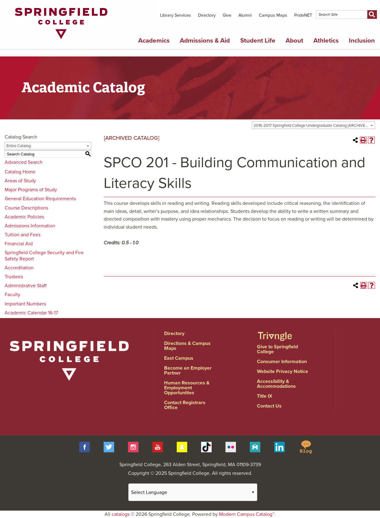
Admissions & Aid (205, 40)
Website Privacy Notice (282, 371)
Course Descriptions (26, 208)
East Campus (178, 358)
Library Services (175, 15)
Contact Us (269, 406)
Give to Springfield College (277, 349)
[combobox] (313, 125)
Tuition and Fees (22, 235)
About (294, 40)
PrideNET (303, 15)
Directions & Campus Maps (187, 345)
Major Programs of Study (31, 190)
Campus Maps (273, 15)
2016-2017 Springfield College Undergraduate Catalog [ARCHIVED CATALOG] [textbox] (314, 125)
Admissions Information (30, 226)
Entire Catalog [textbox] (18, 145)
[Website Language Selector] (192, 492)
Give (227, 15)
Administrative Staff (26, 286)
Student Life (257, 40)
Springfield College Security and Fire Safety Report (44, 256)
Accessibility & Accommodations (276, 383)
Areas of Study (20, 181)
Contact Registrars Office (184, 405)
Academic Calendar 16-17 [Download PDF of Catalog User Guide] (31, 313)
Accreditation (19, 268)
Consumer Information (282, 361)
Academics (154, 40)
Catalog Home (20, 172)
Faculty (12, 295)
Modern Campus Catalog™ (247, 514)
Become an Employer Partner (188, 370)
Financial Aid (19, 244)
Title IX (264, 396)
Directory (207, 15)
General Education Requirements (40, 199)
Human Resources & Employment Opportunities (186, 388)
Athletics (326, 40)
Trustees (14, 277)
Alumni (245, 15)
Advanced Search (24, 162)
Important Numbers (25, 304)
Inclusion (362, 40)
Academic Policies (24, 217)
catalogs (121, 514)
